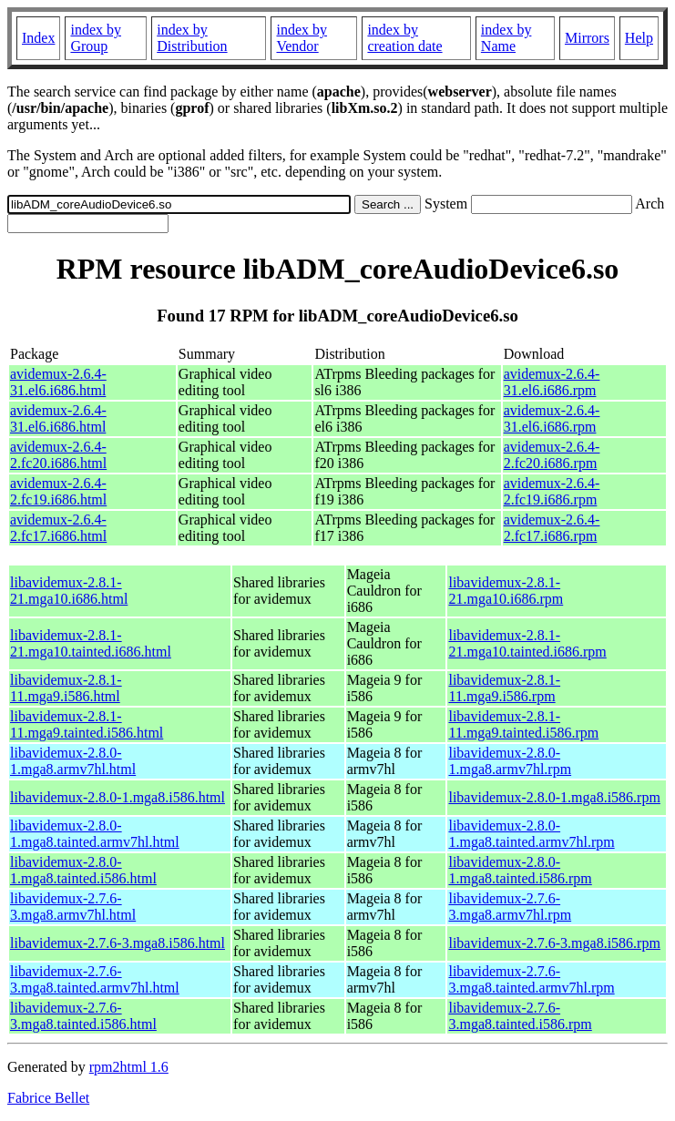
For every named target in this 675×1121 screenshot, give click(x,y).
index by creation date (404, 38)
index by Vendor (301, 38)
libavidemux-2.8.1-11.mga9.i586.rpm (504, 688)
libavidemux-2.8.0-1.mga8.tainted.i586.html (83, 870)
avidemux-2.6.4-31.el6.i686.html (58, 382)
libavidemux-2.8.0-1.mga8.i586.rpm (554, 797)
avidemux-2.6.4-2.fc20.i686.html (58, 455)
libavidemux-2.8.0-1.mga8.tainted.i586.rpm (519, 870)
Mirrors (587, 38)
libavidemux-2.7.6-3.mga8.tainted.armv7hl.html (94, 979)
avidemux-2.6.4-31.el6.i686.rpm (552, 382)
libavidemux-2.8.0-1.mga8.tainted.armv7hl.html (94, 834)
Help (639, 38)
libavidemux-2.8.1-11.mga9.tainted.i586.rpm (523, 724)
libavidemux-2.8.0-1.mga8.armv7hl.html (73, 761)
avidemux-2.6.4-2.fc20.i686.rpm (552, 455)
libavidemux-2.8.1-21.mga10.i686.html (69, 590)
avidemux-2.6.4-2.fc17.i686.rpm (552, 528)
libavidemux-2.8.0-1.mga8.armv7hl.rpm (509, 761)
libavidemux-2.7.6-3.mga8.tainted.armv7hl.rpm (531, 979)
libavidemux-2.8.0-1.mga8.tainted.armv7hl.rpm (531, 834)
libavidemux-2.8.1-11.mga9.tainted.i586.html (86, 724)
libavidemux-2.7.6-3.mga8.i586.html (117, 943)
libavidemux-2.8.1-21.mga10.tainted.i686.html (90, 643)
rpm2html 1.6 (129, 1067)
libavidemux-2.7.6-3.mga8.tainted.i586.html (83, 1016)
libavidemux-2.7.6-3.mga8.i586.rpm (554, 943)
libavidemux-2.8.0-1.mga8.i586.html (117, 797)
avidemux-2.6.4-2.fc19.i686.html (58, 491)
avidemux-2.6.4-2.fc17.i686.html (58, 528)
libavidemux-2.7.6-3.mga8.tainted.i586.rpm (519, 1016)
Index (38, 38)
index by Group (95, 38)
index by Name (506, 38)
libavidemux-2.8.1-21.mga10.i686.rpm (505, 590)
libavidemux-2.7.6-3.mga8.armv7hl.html (73, 906)
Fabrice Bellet (48, 1098)
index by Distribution (192, 38)
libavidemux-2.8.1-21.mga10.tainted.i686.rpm (527, 643)
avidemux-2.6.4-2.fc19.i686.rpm (552, 491)
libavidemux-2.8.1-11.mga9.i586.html (66, 688)
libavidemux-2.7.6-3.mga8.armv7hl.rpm (509, 906)
